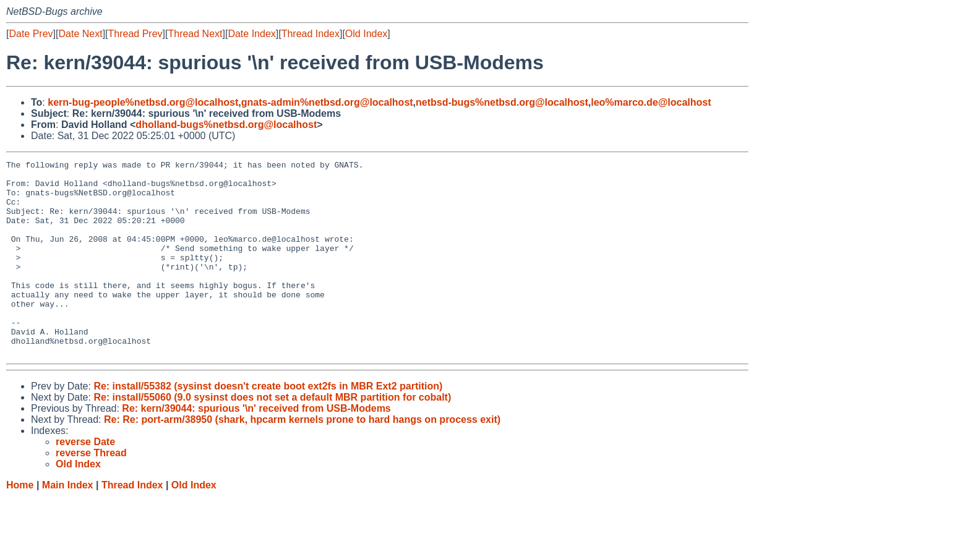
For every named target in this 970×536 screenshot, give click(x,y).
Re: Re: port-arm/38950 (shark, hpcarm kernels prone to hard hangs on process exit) (302, 458)
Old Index (366, 33)
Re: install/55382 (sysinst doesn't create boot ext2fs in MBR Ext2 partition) (267, 425)
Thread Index (310, 33)
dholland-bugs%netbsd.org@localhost (226, 124)
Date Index (251, 33)
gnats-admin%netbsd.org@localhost (327, 102)
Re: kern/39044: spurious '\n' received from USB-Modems (256, 447)
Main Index (67, 524)
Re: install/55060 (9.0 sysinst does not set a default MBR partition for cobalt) (272, 436)
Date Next (80, 33)
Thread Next (195, 33)
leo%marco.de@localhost (651, 102)
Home (19, 524)
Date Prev (31, 33)
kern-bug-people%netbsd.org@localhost (143, 102)
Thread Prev (135, 33)
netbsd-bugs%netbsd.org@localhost (502, 102)
